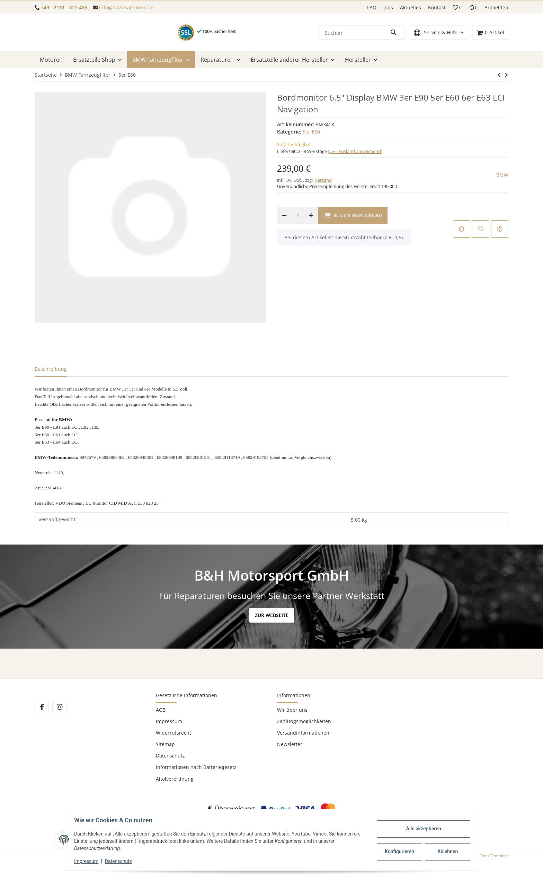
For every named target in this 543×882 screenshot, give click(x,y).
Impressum (169, 721)
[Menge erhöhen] (311, 215)
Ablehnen (446, 851)
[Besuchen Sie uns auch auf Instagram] (59, 707)
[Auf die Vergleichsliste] (461, 229)
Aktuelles (410, 7)
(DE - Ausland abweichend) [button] (355, 151)
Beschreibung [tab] (51, 369)
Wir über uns (292, 710)
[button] (457, 7)
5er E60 (311, 131)
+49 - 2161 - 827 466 (64, 7)
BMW (502, 175)
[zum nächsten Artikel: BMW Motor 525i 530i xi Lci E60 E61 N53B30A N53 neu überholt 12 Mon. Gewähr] (499, 75)
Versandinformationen (303, 732)
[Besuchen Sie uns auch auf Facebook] (42, 707)
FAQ (371, 7)
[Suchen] (354, 32)
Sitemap (165, 744)
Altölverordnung (175, 779)
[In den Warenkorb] (353, 215)
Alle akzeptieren (422, 828)
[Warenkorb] (490, 32)
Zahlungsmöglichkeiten (304, 721)
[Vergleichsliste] (473, 7)
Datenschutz (170, 755)
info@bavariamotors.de (126, 7)
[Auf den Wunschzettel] (480, 229)
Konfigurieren (399, 851)
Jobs (388, 7)
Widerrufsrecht (173, 732)
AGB (161, 710)
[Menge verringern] (284, 215)
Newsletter (289, 744)
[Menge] (298, 215)
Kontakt (437, 7)
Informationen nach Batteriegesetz (196, 767)
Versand (323, 180)
